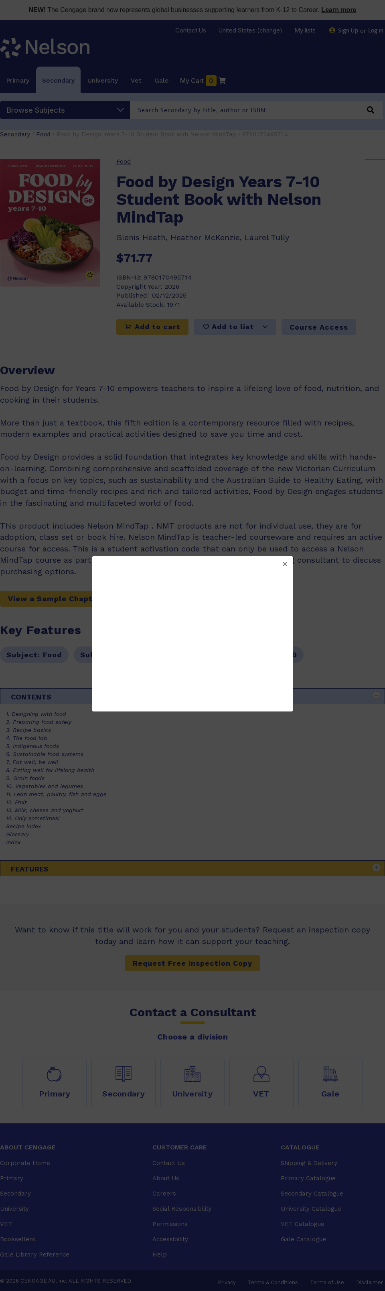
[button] (285, 564)
